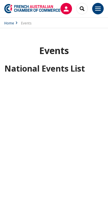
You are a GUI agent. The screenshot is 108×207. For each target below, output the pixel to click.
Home (9, 23)
